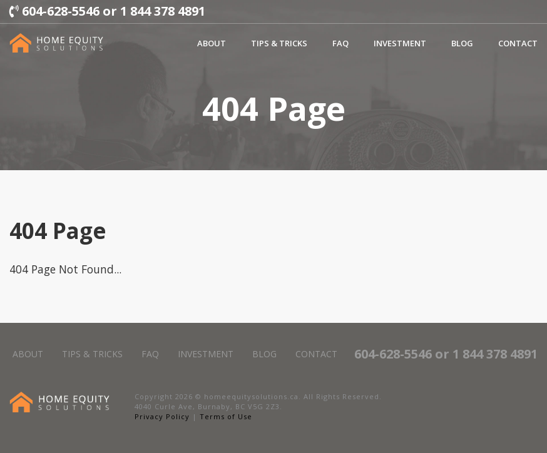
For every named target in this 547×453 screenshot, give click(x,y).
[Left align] (56, 43)
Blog (462, 43)
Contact (518, 43)
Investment (400, 43)
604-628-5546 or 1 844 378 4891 (107, 11)
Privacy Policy (162, 416)
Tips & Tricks (279, 43)
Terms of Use (226, 416)
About (211, 43)
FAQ (340, 43)
